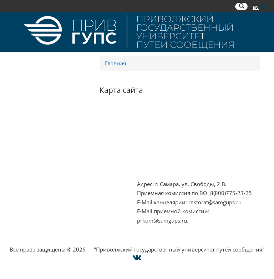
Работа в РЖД (26, 169)
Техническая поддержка (40, 220)
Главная (115, 63)
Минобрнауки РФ (32, 151)
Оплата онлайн (29, 202)
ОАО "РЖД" (151, 142)
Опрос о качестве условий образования (61, 192)
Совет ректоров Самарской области (183, 160)
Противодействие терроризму (48, 132)
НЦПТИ (18, 124)
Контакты (21, 184)
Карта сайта (24, 211)
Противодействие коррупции (47, 142)
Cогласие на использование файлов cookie (137, 240)
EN (256, 7)
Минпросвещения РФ (37, 160)
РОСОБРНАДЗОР (158, 132)
